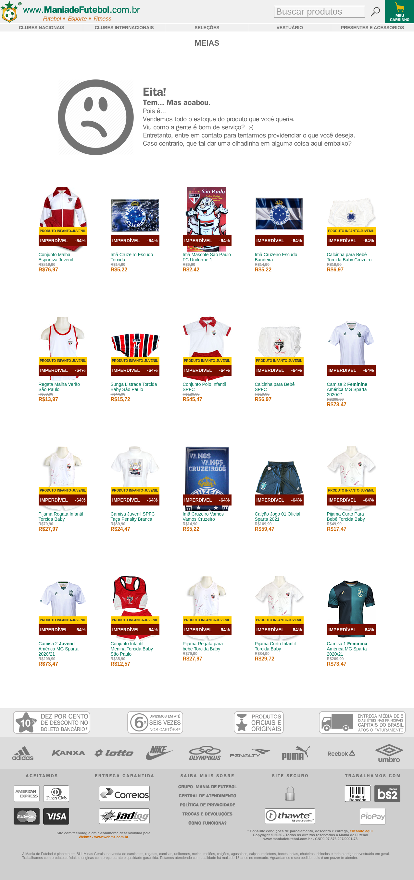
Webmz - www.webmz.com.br (103, 837)
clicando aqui (361, 831)
